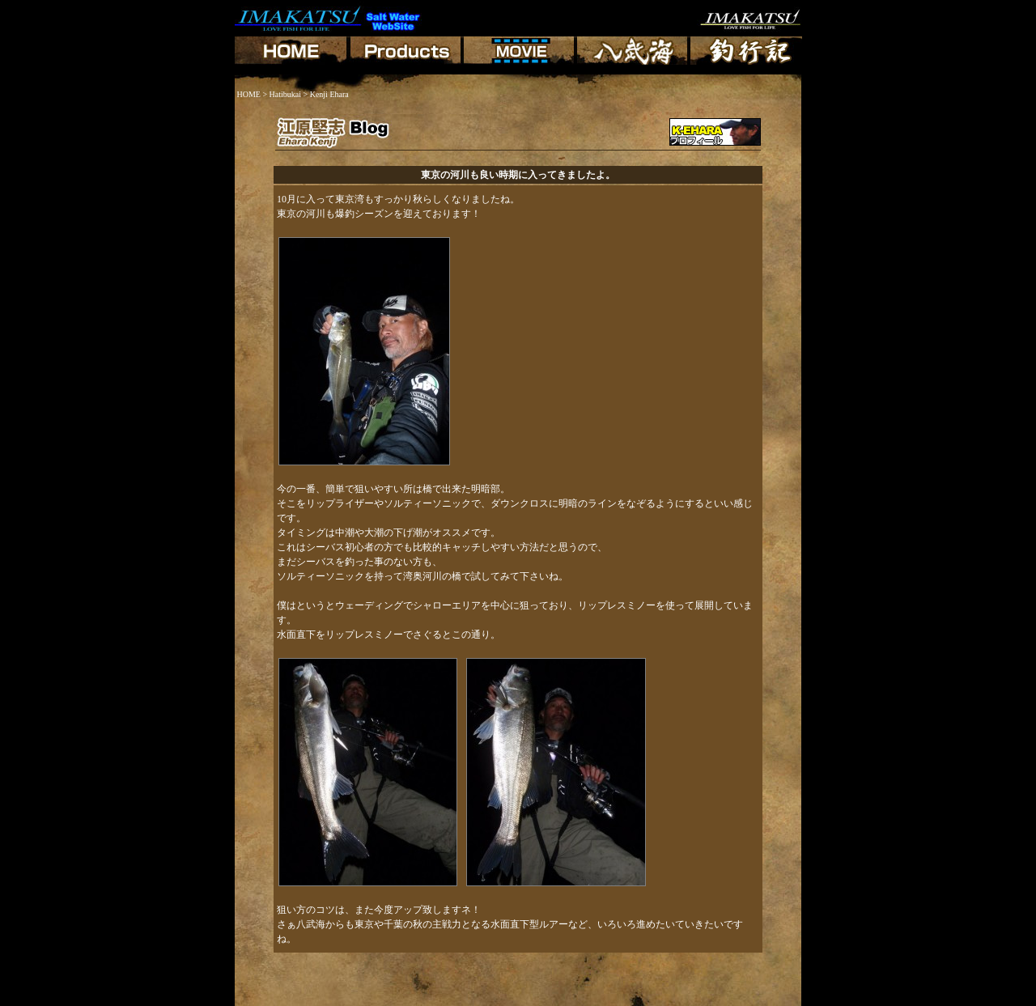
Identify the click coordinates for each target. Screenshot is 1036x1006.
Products (295, 987)
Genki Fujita (319, 998)
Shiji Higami (266, 998)
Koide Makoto (425, 998)
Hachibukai (340, 987)
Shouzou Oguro (486, 998)
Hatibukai (285, 94)
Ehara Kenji (370, 998)
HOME (249, 94)
